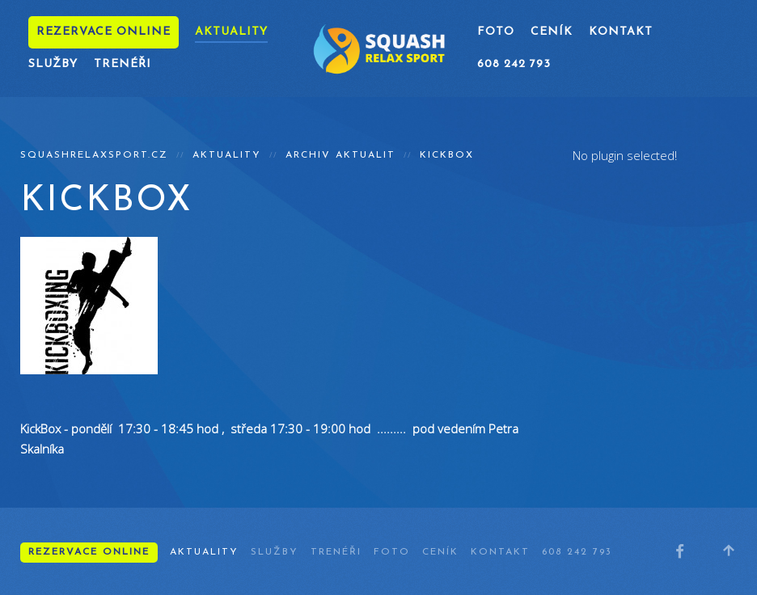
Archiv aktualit (340, 155)
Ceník (552, 32)
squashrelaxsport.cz (94, 155)
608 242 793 (514, 64)
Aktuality (231, 32)
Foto (495, 32)
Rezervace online (103, 32)
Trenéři (122, 64)
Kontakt (621, 32)
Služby (53, 64)
